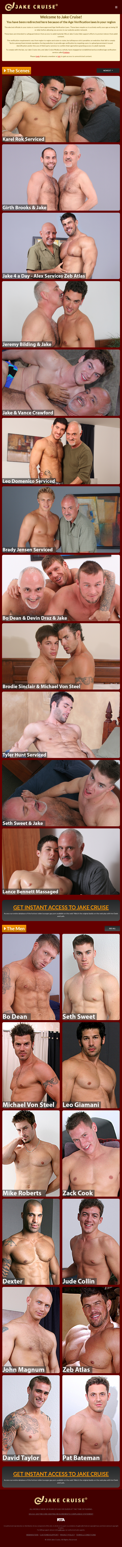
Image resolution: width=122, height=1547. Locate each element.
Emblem (66, 52)
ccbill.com (61, 1530)
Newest (107, 70)
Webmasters (32, 1535)
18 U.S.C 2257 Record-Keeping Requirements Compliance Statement (61, 1514)
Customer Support (49, 1535)
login (38, 56)
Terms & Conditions (86, 1535)
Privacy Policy (67, 1535)
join (59, 56)
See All (112, 928)
